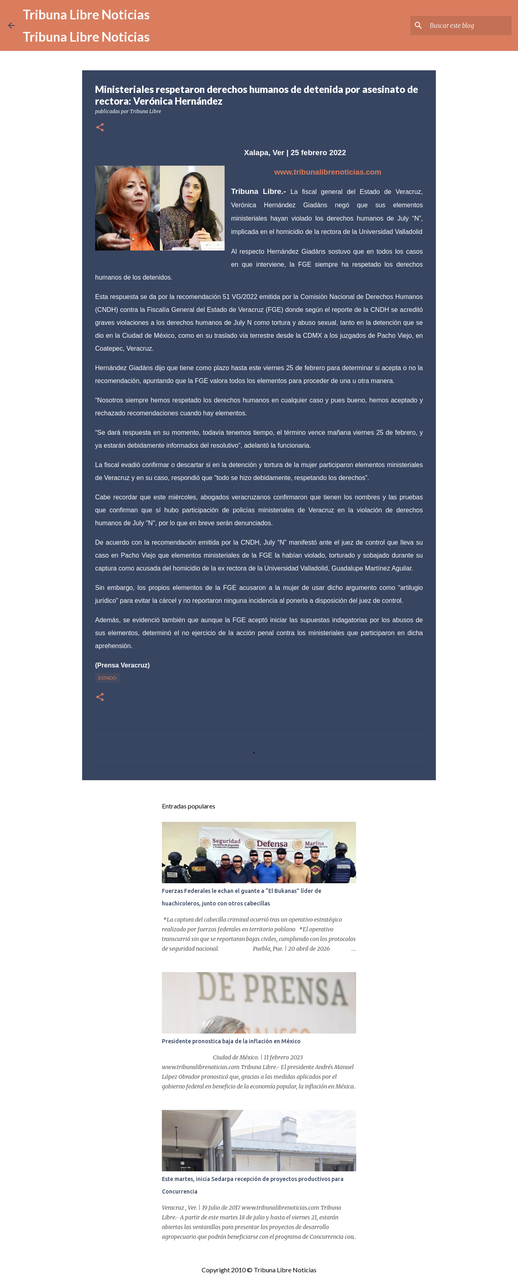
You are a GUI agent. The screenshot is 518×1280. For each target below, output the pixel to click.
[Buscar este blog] (469, 25)
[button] (100, 127)
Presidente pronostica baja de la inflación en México (231, 1041)
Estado (107, 678)
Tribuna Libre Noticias (86, 14)
